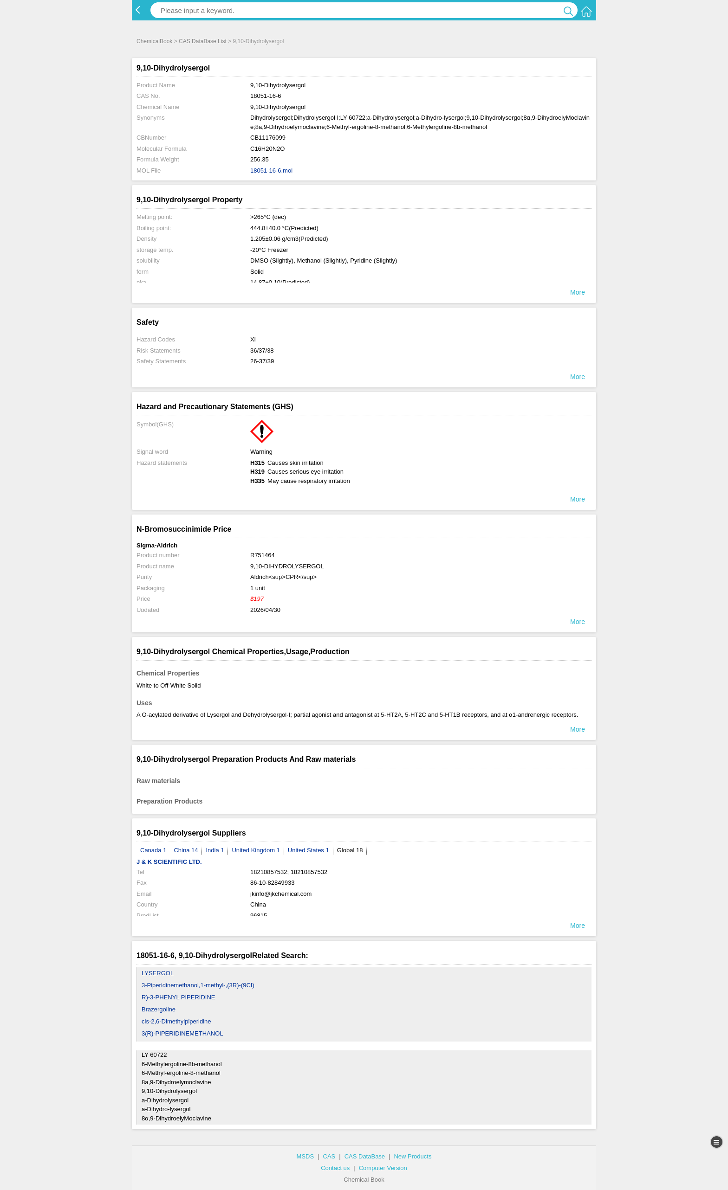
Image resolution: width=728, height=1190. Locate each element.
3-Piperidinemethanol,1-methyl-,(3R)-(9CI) (198, 985)
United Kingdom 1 (256, 850)
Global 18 (350, 850)
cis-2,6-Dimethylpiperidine (176, 1021)
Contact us (335, 1167)
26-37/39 (262, 361)
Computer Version (383, 1167)
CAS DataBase (364, 1156)
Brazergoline (159, 1009)
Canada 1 (153, 850)
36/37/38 (262, 350)
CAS (329, 1156)
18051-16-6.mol (271, 170)
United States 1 (308, 850)
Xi (253, 339)
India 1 (215, 850)
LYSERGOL (158, 973)
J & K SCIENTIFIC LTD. (169, 861)
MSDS (305, 1156)
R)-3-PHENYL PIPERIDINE (178, 997)
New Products (412, 1156)
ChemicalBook (154, 41)
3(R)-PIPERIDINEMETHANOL (182, 1033)
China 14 (186, 850)
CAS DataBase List (203, 41)
